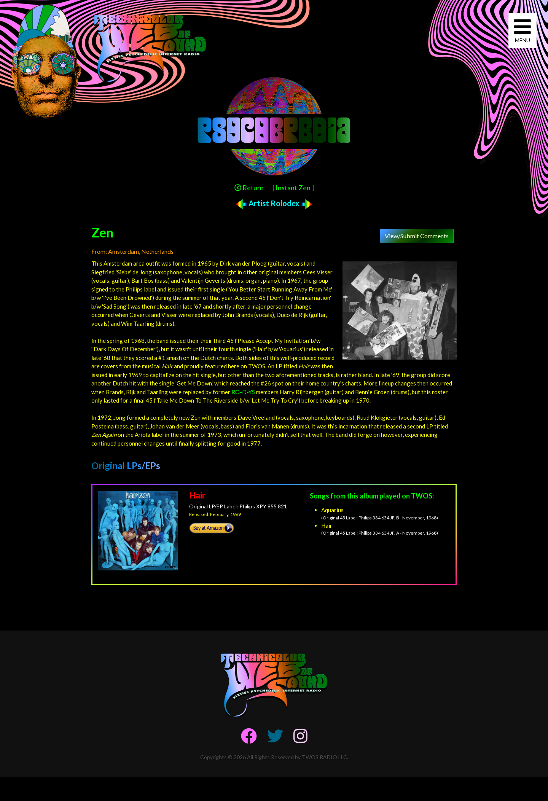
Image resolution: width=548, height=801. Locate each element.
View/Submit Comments (417, 235)
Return (249, 187)
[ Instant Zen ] (293, 187)
